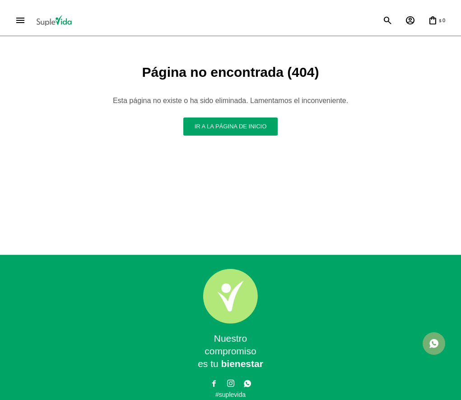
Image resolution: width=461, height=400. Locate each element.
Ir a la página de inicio (231, 126)
